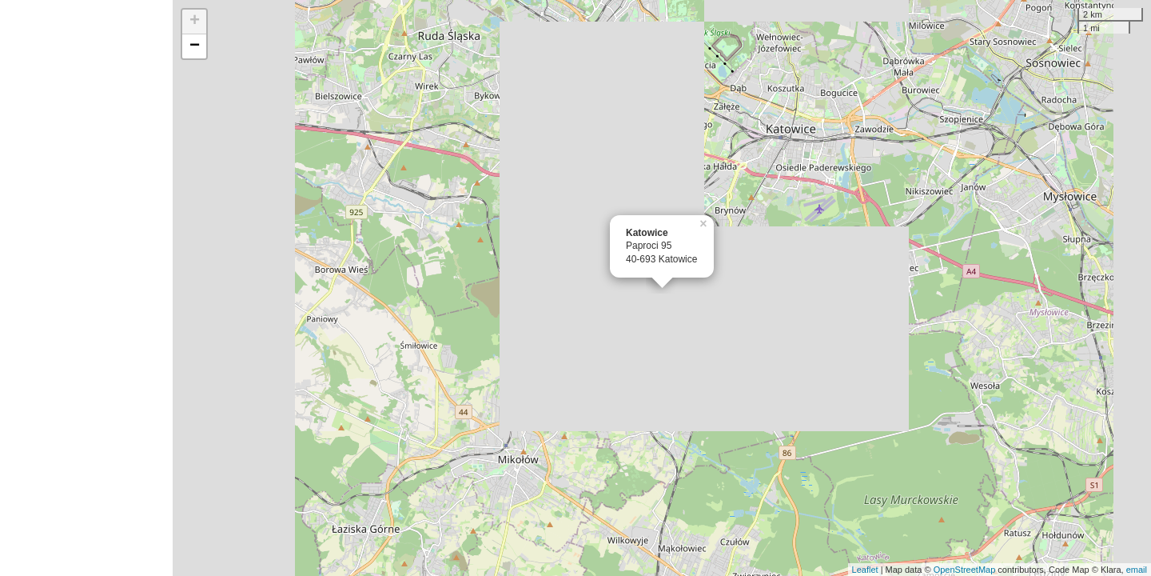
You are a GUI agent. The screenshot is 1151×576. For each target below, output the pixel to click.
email (1136, 569)
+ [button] (194, 22)
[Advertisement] (86, 288)
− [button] (194, 46)
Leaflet (865, 569)
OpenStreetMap (965, 569)
